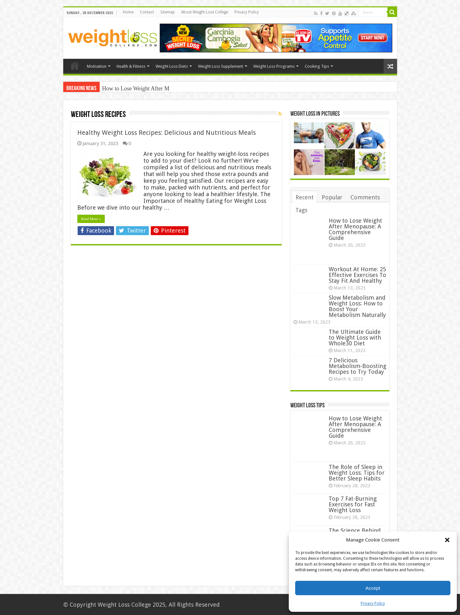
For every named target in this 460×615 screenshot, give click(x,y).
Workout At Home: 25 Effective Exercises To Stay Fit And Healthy (357, 275)
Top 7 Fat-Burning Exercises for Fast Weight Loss (353, 504)
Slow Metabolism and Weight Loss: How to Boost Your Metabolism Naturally (357, 306)
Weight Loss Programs (274, 66)
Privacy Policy (373, 603)
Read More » (91, 219)
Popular (332, 197)
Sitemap (167, 12)
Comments (365, 197)
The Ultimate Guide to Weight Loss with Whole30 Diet (355, 337)
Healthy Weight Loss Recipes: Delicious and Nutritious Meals (166, 132)
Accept (372, 588)
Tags (301, 210)
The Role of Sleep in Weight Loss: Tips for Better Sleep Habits (357, 473)
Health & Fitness (131, 66)
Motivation (96, 66)
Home (128, 12)
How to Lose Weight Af (129, 88)
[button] (447, 540)
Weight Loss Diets (172, 66)
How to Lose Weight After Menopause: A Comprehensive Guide (355, 229)
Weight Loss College (124, 604)
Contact (147, 12)
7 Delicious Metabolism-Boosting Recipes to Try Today (357, 366)
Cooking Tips (317, 66)
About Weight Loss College (204, 12)
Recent (304, 197)
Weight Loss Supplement (220, 66)
